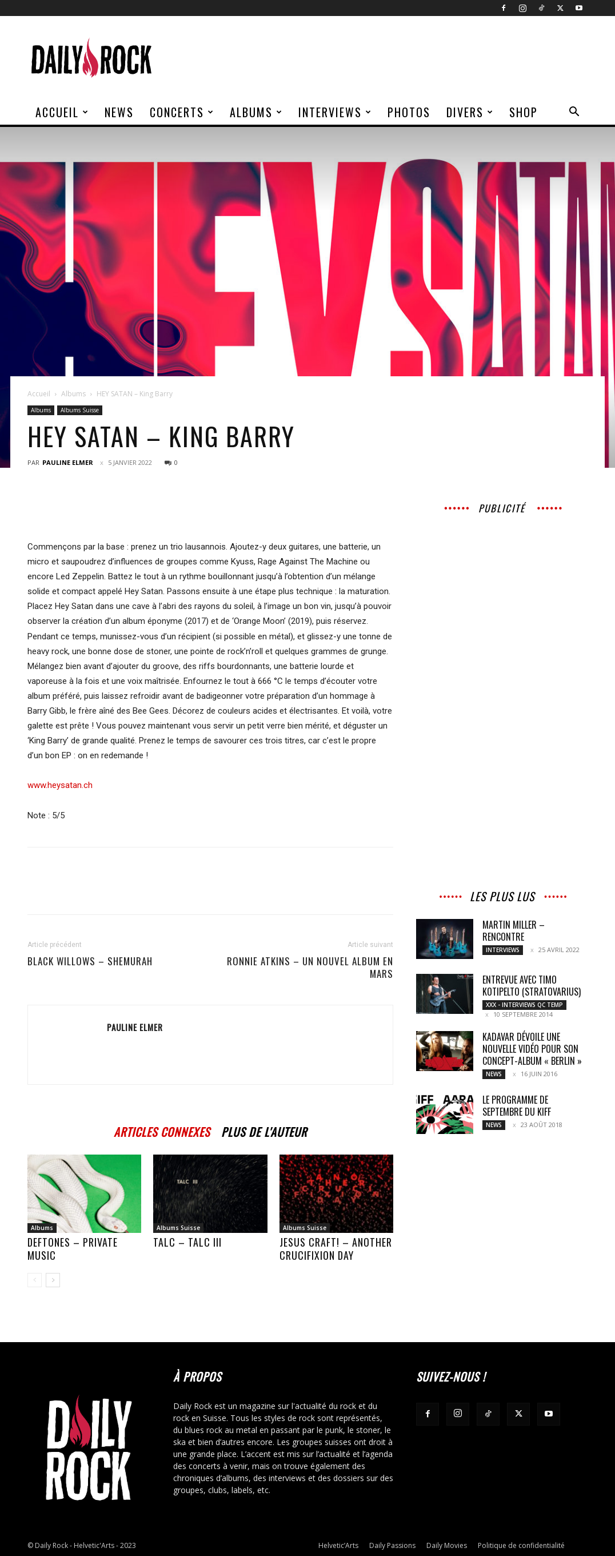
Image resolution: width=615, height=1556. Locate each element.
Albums (256, 112)
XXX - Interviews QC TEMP (524, 1005)
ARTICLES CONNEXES (162, 1130)
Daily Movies (446, 1545)
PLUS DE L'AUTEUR (264, 1130)
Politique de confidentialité (521, 1545)
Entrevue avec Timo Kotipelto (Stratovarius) (531, 985)
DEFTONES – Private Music (72, 1249)
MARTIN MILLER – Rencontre (513, 931)
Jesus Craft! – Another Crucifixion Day (335, 1249)
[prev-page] (34, 1280)
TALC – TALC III (187, 1242)
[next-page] (53, 1280)
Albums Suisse (80, 410)
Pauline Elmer (67, 462)
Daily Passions (392, 1545)
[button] (574, 113)
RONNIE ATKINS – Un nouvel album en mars (310, 967)
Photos (409, 112)
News (119, 112)
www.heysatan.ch (60, 785)
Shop (523, 112)
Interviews (335, 112)
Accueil (62, 112)
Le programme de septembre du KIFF (516, 1106)
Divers (470, 112)
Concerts (182, 112)
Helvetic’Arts (338, 1545)
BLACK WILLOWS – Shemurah (90, 961)
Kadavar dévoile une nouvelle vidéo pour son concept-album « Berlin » (532, 1049)
